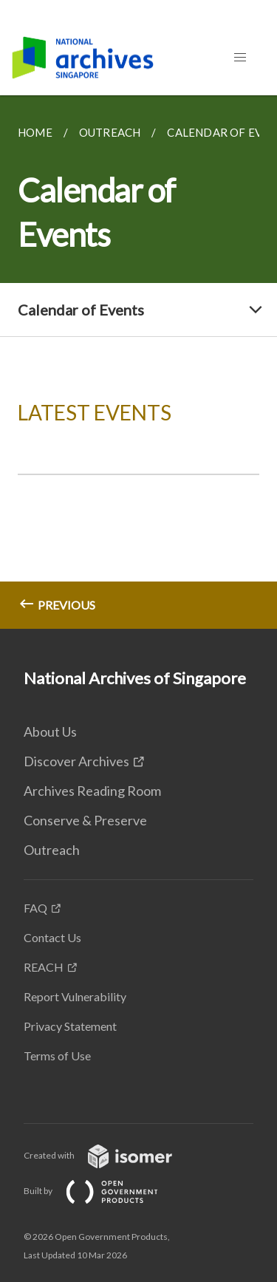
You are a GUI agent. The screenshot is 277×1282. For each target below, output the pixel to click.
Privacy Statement (70, 1026)
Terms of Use (57, 1056)
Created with (110, 1155)
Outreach (52, 850)
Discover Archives (76, 761)
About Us (50, 731)
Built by (103, 1190)
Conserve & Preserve (85, 820)
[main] (138, 362)
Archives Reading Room (92, 791)
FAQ (35, 908)
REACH (44, 967)
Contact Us (52, 937)
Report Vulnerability (75, 996)
